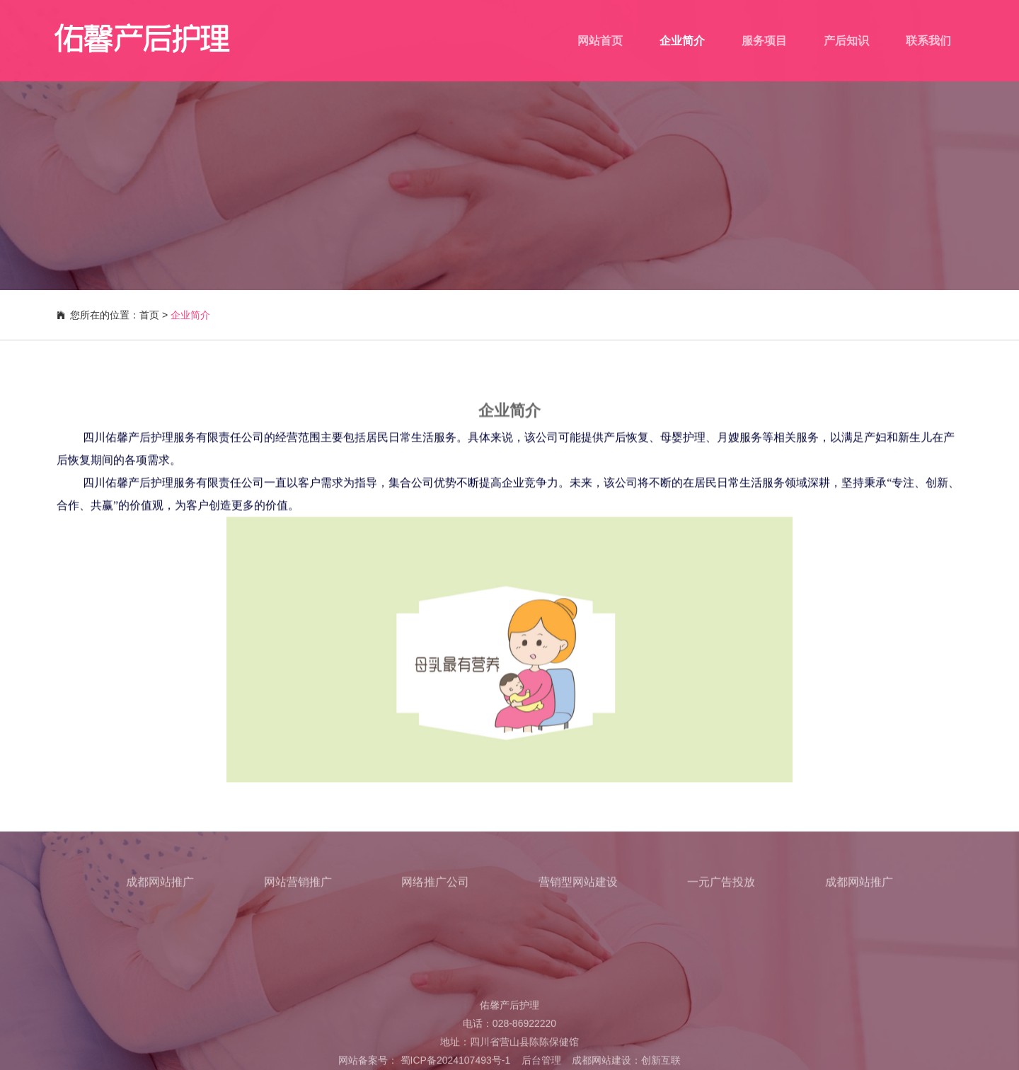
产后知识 (846, 41)
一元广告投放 (721, 886)
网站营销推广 (298, 886)
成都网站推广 (160, 886)
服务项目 (764, 41)
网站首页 (600, 41)
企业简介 (682, 41)
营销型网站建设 (578, 886)
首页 (149, 315)
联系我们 (928, 41)
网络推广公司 (435, 886)
